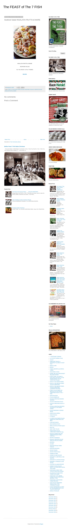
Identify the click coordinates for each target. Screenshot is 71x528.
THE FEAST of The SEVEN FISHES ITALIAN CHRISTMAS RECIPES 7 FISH (57, 477)
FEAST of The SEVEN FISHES (57, 381)
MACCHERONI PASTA (55, 424)
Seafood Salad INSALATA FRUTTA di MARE (61, 243)
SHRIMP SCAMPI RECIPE (56, 455)
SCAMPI (52, 444)
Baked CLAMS (53, 365)
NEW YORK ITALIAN (54, 429)
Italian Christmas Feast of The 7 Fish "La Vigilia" (61, 219)
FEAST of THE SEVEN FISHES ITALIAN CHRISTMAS (19, 89)
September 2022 (52, 503)
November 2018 (52, 512)
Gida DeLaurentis (54, 395)
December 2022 (52, 500)
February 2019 (52, 508)
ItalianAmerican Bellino (55, 413)
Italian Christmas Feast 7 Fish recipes (60, 254)
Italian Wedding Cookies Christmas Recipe (21, 199)
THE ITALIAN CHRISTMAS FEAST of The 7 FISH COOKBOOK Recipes (56, 484)
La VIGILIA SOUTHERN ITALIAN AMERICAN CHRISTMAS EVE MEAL (57, 419)
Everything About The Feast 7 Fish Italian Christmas (60, 291)
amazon (51, 359)
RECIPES (52, 442)
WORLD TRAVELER (54, 491)
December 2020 (52, 505)
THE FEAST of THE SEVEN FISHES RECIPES (56, 480)
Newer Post (7, 139)
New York (52, 427)
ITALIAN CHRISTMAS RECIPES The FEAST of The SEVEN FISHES (57, 407)
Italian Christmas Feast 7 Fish (60, 266)
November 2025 (52, 497)
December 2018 (52, 510)
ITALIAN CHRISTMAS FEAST (56, 401)
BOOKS (51, 367)
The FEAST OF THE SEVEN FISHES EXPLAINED (56, 473)
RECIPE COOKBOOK (55, 437)
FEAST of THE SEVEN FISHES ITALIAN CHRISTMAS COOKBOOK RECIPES (57, 387)
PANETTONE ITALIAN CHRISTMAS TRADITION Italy (56, 431)
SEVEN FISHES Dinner (55, 451)
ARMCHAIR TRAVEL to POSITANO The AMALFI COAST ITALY (57, 363)
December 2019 (52, 507)
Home (25, 139)
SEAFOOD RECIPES (54, 448)
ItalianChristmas (53, 415)
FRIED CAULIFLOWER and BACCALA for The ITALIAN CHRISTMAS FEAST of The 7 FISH (56, 392)
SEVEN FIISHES (53, 450)
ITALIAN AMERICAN (54, 397)
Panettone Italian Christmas (18, 207)
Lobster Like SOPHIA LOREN (60, 231)
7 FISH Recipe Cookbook (55, 356)
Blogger (41, 524)
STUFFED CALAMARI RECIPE (57, 464)
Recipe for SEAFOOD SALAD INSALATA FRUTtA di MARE (56, 440)
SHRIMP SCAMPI (54, 453)
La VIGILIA (52, 416)
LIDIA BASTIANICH (54, 422)
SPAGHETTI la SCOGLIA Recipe (57, 459)
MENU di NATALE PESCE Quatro (57, 425)
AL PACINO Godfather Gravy (56, 358)
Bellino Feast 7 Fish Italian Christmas (14, 146)
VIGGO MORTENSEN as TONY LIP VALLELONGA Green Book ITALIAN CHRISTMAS (57, 488)
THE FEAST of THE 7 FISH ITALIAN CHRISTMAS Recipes (57, 471)
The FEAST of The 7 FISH (22, 7)
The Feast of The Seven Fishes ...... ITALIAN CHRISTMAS (25, 191)
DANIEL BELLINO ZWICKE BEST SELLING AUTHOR (57, 374)
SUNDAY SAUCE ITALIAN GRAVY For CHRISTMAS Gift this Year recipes (57, 467)
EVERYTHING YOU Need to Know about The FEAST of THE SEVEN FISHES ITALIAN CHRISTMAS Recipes (57, 378)
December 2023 (52, 498)
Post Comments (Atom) (15, 142)
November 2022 (52, 502)
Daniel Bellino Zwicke (54, 371)
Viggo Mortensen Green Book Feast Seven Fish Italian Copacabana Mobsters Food (61, 280)
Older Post (42, 139)
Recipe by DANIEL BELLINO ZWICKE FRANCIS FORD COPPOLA (56, 435)
